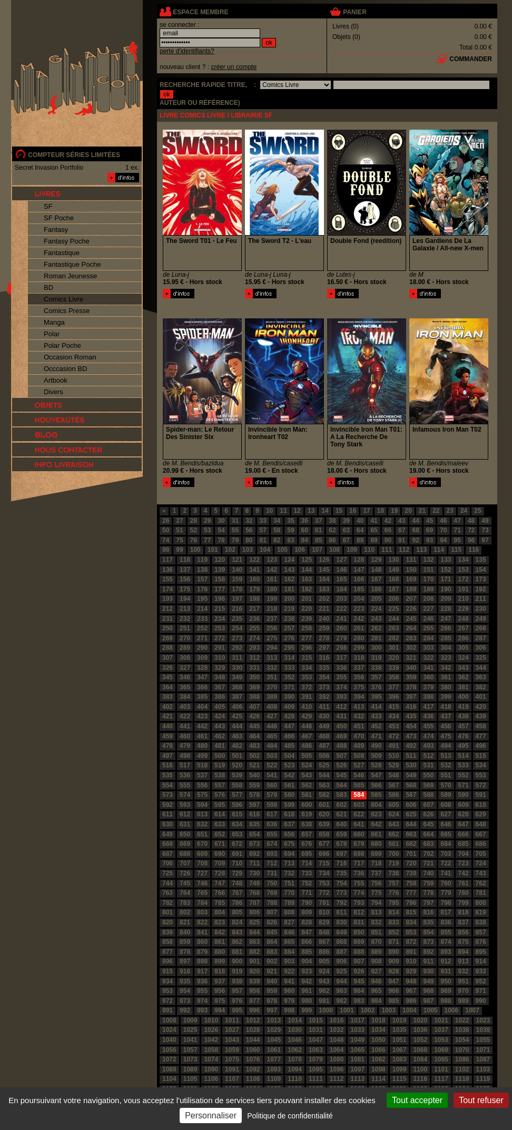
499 (202, 755)
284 (428, 638)
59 (290, 530)
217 (254, 608)
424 (219, 716)
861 (219, 942)
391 (306, 696)
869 (358, 942)
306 (481, 647)
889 (376, 952)
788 (272, 903)
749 (254, 883)
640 (341, 824)
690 (219, 854)
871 (393, 942)
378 (411, 687)
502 (254, 755)
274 (254, 638)
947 (393, 981)
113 (421, 549)
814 (393, 912)
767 (237, 893)
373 (324, 687)
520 (237, 765)
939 (254, 981)
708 (202, 863)
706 (167, 863)
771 (306, 893)
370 (272, 687)
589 (446, 794)
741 (446, 873)
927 (376, 971)
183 (324, 589)
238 (289, 618)
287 (481, 638)
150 (411, 569)
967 (411, 991)
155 (167, 579)
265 (428, 628)
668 (167, 844)
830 (341, 922)
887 (341, 952)
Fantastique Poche (72, 264)
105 (282, 549)
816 (428, 912)
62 (332, 530)
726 (185, 873)
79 (235, 540)
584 (358, 794)
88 (360, 540)
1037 (441, 1030)
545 (341, 775)
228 (446, 608)
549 (411, 775)
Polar (52, 334)
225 (393, 608)
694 (289, 854)
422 (185, 716)
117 (167, 559)
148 (376, 569)
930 (428, 971)
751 (289, 883)
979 (289, 1001)
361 (446, 677)
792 (341, 903)
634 (237, 824)
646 (446, 824)
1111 (316, 1079)
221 (324, 608)
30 (221, 520)
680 (376, 844)
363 (481, 677)
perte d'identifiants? (187, 51)
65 (373, 530)
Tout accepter (417, 1100)
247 (446, 618)
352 (289, 677)
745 (185, 883)
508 (358, 755)
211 (481, 598)
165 (341, 579)
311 (237, 657)
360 (428, 677)
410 (306, 706)
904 (306, 961)
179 (254, 589)
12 (297, 510)
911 (428, 961)
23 (450, 510)
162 (289, 579)
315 (306, 657)
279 (341, 638)
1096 (337, 1069)
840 (185, 932)
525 (324, 765)
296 (306, 647)
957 (237, 991)
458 (481, 726)
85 (318, 540)
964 (358, 991)
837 (463, 922)
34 (276, 520)
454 (411, 726)
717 (358, 863)
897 (185, 961)
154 (481, 569)
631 (185, 824)
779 (446, 893)
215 (219, 608)
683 (428, 844)
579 (272, 794)
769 (272, 893)
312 (254, 657)
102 (230, 549)
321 (411, 657)
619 (306, 814)
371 (289, 687)
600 (306, 804)
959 (272, 991)
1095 (316, 1069)
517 (185, 765)
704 (463, 854)
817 (446, 912)
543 (306, 775)
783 (185, 903)
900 (237, 961)
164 (324, 579)
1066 (378, 1050)
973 (185, 1001)
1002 (368, 1010)
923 (306, 971)
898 (202, 961)
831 (358, 922)
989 (463, 1001)
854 (428, 932)
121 (237, 559)
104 (265, 549)
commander (470, 59)
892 (428, 952)
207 (411, 598)
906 (341, 961)
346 (185, 677)
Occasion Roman (70, 357)
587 (411, 794)
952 (481, 981)
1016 (337, 1020)
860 (202, 942)
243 (376, 618)
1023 (483, 1020)
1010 (211, 1020)
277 (306, 638)
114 (439, 549)
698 (358, 854)
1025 (190, 1030)
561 (289, 785)
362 (463, 677)
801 (167, 912)
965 (376, 991)
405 (219, 706)
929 (411, 971)
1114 (378, 1079)
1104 (169, 1079)
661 (376, 834)
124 (289, 559)
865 (289, 942)
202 (324, 598)
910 (411, 961)
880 (219, 952)
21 (422, 510)
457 (463, 726)
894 (463, 952)
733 (306, 873)
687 (167, 854)
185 (358, 589)
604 (376, 804)
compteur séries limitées (74, 155)
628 (463, 814)
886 (324, 952)
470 (358, 736)
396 (393, 696)
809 (306, 912)
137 (185, 569)
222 (341, 608)
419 (463, 706)
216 (237, 608)
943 (324, 981)
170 (428, 579)
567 (393, 785)
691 (237, 854)
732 (289, 873)
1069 (441, 1050)
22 (435, 510)
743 (481, 873)
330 (237, 667)
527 (358, 765)
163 (306, 579)
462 (219, 736)
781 (481, 893)
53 (207, 530)
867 (324, 942)
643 (393, 824)
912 (446, 961)
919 (237, 971)
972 (167, 1001)
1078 (295, 1059)
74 (165, 540)
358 (393, 677)
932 (463, 971)
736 (358, 873)
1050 (378, 1040)
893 (446, 952)
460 (185, 736)
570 (446, 785)
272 (219, 638)
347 (202, 677)
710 (237, 863)
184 (341, 589)
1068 (420, 1050)
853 (411, 932)
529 (393, 765)
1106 (211, 1079)
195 (202, 598)
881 (237, 952)
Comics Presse (67, 311)
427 (272, 716)
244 (393, 618)
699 (376, 854)
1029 (274, 1030)
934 (167, 981)
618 (289, 814)
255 (254, 628)
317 (341, 657)
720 (411, 863)
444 (237, 726)
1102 (462, 1069)
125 (306, 559)
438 (463, 716)
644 (411, 824)
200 (289, 598)
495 (463, 745)
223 (358, 608)
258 (306, 628)
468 (324, 736)
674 (272, 844)
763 (167, 893)
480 (202, 745)
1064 (337, 1050)
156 (185, 579)
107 (317, 549)
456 (446, 726)
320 (393, 657)
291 (219, 647)
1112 (337, 1079)
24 (463, 510)
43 (401, 520)
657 (306, 834)
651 (202, 834)
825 (254, 922)
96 (471, 540)
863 (254, 942)
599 (289, 804)
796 (411, 903)
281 (376, 638)
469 (341, 736)
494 (446, 745)
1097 (357, 1069)
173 (481, 579)
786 (237, 903)
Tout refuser (481, 1100)
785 (219, 903)
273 (237, 638)
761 (463, 883)
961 (306, 991)
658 (324, 834)
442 (202, 726)
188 (411, 589)
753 (324, 883)
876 (481, 942)
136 (167, 569)
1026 (211, 1030)
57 (263, 530)
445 (254, 726)
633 (219, 824)
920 (254, 971)
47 (457, 520)
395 (376, 696)
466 (289, 736)
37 (318, 520)
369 (254, 687)
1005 (431, 1010)
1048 (337, 1040)
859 (185, 942)
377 (393, 687)
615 (237, 814)
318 (358, 657)
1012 (253, 1020)
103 (247, 549)
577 (237, 794)
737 (376, 873)
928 (393, 971)
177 (219, 589)
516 (167, 765)
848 (324, 932)
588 (428, 794)
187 (393, 589)
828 (306, 922)
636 (272, 824)
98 (165, 549)
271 (202, 638)
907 (358, 961)
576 (219, 794)
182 (306, 589)
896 (167, 961)
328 (202, 667)
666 (463, 834)
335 (324, 667)
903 (289, 961)
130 (393, 559)
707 (185, 863)
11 (283, 510)
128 (358, 559)
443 (219, 726)
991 (167, 1010)
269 (167, 638)
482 (237, 745)
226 (411, 608)
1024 (169, 1030)
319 (376, 657)
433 (376, 716)
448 (306, 726)
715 (324, 863)
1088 (169, 1069)
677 (324, 844)
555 (185, 785)
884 (289, 952)
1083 (399, 1059)
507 (341, 755)
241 (341, 618)
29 (207, 520)
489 (358, 745)
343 (463, 667)
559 (254, 785)
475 (446, 736)
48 (471, 520)
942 (306, 981)
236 (254, 618)
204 (358, 598)
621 (341, 814)
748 (237, 883)
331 (254, 667)
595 (219, 804)
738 (393, 873)
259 (324, 628)
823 (219, 922)
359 (411, 677)
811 (341, 912)
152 (446, 569)
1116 (420, 1079)
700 (393, 854)
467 (306, 736)
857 (481, 932)
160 (254, 579)
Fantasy (56, 229)
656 (289, 834)
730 (254, 873)
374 (341, 687)
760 (446, 883)
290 (202, 647)
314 (289, 657)
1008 (169, 1020)
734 (324, 873)
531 (428, 765)
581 (306, 794)
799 (463, 903)
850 (358, 932)
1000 (326, 1010)
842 (219, 932)
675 (289, 844)
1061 (274, 1050)
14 (324, 510)
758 (411, 883)
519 (219, 765)
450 (341, 726)
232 (185, 618)
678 (341, 844)
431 (341, 716)
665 (446, 834)
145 (324, 569)
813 (376, 912)
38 (332, 520)
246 (428, 618)
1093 (274, 1069)
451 (358, 726)
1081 (357, 1059)
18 (380, 510)
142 (272, 569)
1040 (169, 1040)
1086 (462, 1059)
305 (463, 647)
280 (358, 638)
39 (346, 520)
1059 (232, 1050)
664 (428, 834)
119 (202, 559)
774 (358, 893)
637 (289, 824)
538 (219, 775)
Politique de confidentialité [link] (290, 1116)
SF (48, 206)
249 (481, 618)
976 (237, 1001)
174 (167, 589)
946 (376, 981)
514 (463, 755)
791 (324, 903)
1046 (295, 1040)
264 (411, 628)
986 (411, 1001)
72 (471, 530)
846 (289, 932)
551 (446, 775)
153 (463, 569)
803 (202, 912)
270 (185, 638)
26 (165, 520)
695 (306, 854)
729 (237, 873)
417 (428, 706)
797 (428, 903)
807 (272, 912)
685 (463, 844)
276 (289, 638)
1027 (232, 1030)
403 (185, 706)
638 (306, 824)
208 (428, 598)
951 (463, 981)
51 (179, 530)
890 (393, 952)
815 (411, 912)
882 (254, 952)
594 (202, 804)
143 (289, 569)
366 (202, 687)
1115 (399, 1079)
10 (269, 510)
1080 (337, 1059)
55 (235, 530)
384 (185, 696)
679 (358, 844)
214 (202, 608)
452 (376, 726)
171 (446, 579)
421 (167, 716)
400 (463, 696)
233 (202, 618)
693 (272, 854)
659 (341, 834)
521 (254, 765)
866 (306, 942)
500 (219, 755)
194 (185, 598)
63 (346, 530)
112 (404, 549)
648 (481, 824)
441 (185, 726)
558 (237, 785)
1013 (274, 1020)
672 (237, 844)
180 (272, 589)
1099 (399, 1069)
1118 (462, 1079)
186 (376, 589)
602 (341, 804)
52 (193, 530)
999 (306, 1010)
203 (341, 598)
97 (484, 540)
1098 (378, 1069)
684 (446, 844)
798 (446, 903)
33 (263, 520)
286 (463, 638)
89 (373, 540)
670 (202, 844)
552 (463, 775)
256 (272, 628)
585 (376, 794)
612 (185, 814)
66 (388, 530)
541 (272, 775)
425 (237, 716)
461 (202, 736)
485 (289, 745)
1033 (357, 1030)
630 (167, 824)
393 (341, 696)
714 (306, 863)
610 (481, 804)
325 (481, 657)
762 (481, 883)
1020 (420, 1020)
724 (481, 863)
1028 (253, 1030)
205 (376, 598)
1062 (295, 1050)
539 (237, 775)
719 (393, 863)
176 (202, 589)
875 (463, 942)
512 (428, 755)
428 (289, 716)
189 (428, 589)
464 (254, 736)
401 (481, 696)
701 (411, 854)
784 (202, 903)
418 (446, 706)
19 (394, 510)
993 (202, 1010)
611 (167, 814)
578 (254, 794)
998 (289, 1010)
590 (463, 794)
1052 (420, 1040)
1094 (295, 1069)
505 (306, 755)
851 (376, 932)
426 (254, 716)
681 (393, 844)
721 (428, 863)
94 (443, 540)
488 (341, 745)
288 (167, 647)
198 (254, 598)
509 (376, 755)
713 (289, 863)
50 (165, 530)
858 (167, 942)
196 (219, 598)
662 (393, 834)
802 (185, 912)
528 (376, 765)
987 (428, 1001)
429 (306, 716)
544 (324, 775)
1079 (316, 1059)
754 (341, 883)
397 (411, 696)
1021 (441, 1020)
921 (272, 971)
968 (428, 991)
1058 (211, 1050)
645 (428, 824)
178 (237, 589)
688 (185, 854)
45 (429, 520)
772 (324, 893)
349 (237, 677)
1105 (190, 1079)
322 (428, 657)
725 (167, 873)
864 (272, 942)
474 (428, 736)
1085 (441, 1059)
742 (463, 873)
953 (167, 991)
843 (237, 932)
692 (254, 854)
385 (202, 696)
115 (456, 549)
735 (341, 873)
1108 (253, 1079)
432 (358, 716)
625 (411, 814)
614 (219, 814)
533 (463, 765)
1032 (337, 1030)
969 (446, 991)
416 (411, 706)
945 (358, 981)
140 (237, 569)
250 (167, 628)
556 (202, 785)
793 (358, 903)
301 (393, 647)
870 (376, 942)
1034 (378, 1030)
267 (463, 628)
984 (376, 1001)
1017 (357, 1020)
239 (306, 618)
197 (237, 598)
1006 (452, 1010)
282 (393, 638)
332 (272, 667)
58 (276, 530)
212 (167, 608)
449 (324, 726)
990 (481, 1001)
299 (358, 647)
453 (393, 726)
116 (473, 549)
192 (481, 589)
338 (376, 667)
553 (481, 775)
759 (428, 883)
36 (304, 520)
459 (167, 736)
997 (272, 1010)
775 (376, 893)
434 (393, 716)
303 (428, 647)
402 (167, 706)
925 (341, 971)
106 (299, 549)
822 (202, 922)
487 (324, 745)
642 (376, 824)
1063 (316, 1050)
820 (167, 922)
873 (428, 942)
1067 (399, 1050)
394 (358, 696)
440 (167, 726)
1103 (483, 1069)
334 (306, 667)
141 (254, 569)
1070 (462, 1050)
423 (202, 716)
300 (376, 647)
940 (272, 981)
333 (289, 667)
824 (237, 922)
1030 (295, 1030)
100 (195, 549)
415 (393, 706)
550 (428, 775)
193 (167, 598)
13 (311, 510)
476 (463, 736)
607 (428, 804)
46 (443, 520)
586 (393, 794)
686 (481, 844)
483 (254, 745)
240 (324, 618)
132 (428, 559)
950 (446, 981)
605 (393, 804)
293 (254, 647)
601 (324, 804)
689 (202, 854)
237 (272, 618)
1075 (232, 1059)
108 (334, 549)
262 (376, 628)
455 (428, 726)
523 (289, 765)
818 (463, 912)
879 (202, 952)
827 (289, 922)
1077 (274, 1059)
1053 (441, 1040)
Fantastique (62, 253)
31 (235, 520)
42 (388, 520)
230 (481, 608)
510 (393, 755)
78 (221, 540)
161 (272, 579)
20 (408, 510)
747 (219, 883)
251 (185, 628)
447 (289, 726)
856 (463, 932)
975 (219, 1001)
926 (358, 971)
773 (341, 893)
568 (411, 785)
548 (393, 775)
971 (481, 991)
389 (272, 696)
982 (341, 1001)
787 (254, 903)
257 (289, 628)
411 (324, 706)
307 (167, 657)
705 (481, 854)
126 (324, 559)
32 (248, 520)
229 (463, 608)
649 (167, 834)
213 (185, 608)
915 (167, 971)
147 (358, 569)
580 (289, 794)
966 (393, 991)
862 (237, 942)
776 (393, 893)
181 (289, 589)
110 (369, 549)
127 (341, 559)
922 (289, 971)
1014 (295, 1020)
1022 (462, 1020)
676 (306, 844)
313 (272, 657)
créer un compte (234, 67)
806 (254, 912)
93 (429, 540)
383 (167, 696)
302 (411, 647)
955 (202, 991)
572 (481, 785)
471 (376, 736)
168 (393, 579)
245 (411, 618)
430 (324, 716)
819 (481, 912)
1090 (211, 1069)
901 (254, 961)
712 (272, 863)
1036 (420, 1030)
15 (339, 510)
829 (324, 922)
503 (272, 755)
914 (481, 961)
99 (179, 549)
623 (376, 814)
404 (202, 706)
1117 (441, 1079)
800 (481, 903)
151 (428, 569)
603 (358, 804)
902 (272, 961)
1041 (190, 1040)
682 (411, 844)
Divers (53, 392)
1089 (190, 1069)
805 (237, 912)
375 (358, 687)
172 (463, 579)
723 (463, 863)
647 (463, 824)
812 (358, 912)
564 (341, 785)
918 (219, 971)
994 (219, 1010)
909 (393, 961)
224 (376, 608)
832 (376, 922)
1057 (190, 1050)
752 (306, 883)
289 (185, 647)
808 (289, 912)
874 (446, 942)
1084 (420, 1059)
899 (219, 961)
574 (185, 794)
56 (248, 530)
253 (219, 628)
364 (167, 687)
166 (358, 579)
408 (272, 706)
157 (202, 579)
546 (358, 775)
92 (415, 540)
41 (373, 520)
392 (324, 696)
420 (481, 706)
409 (289, 706)
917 (202, 971)
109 (352, 549)
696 (324, 854)
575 (202, 794)
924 (324, 971)
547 (376, 775)
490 (376, 745)
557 (219, 785)
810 (324, 912)
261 (358, 628)
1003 (388, 1010)
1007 (472, 1010)
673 (254, 844)
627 (446, 814)
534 (481, 765)
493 (428, 745)
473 (411, 736)
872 (411, 942)
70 (443, 530)
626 (428, 814)
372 (306, 687)
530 (411, 765)
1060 (253, 1050)
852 (393, 932)
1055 (483, 1040)
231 (167, 618)
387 (237, 696)
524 (306, 765)
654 (254, 834)
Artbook (55, 380)
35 (290, 520)
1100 (420, 1069)
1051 (399, 1040)
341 (428, 667)
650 (185, 834)
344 (481, 667)
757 (393, 883)
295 (289, 647)
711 (254, 863)
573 (167, 794)
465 (272, 736)
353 (306, 677)
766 (219, 893)
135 (481, 559)
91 (401, 540)
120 (219, 559)
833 (393, 922)
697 (341, 854)
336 (341, 667)
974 (202, 1001)
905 (324, 961)
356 (358, 677)
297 (324, 647)
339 (393, 667)
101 (213, 549)
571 (463, 785)
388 (254, 696)
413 (358, 706)
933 (481, 971)
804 (219, 912)
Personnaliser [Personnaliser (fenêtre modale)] (211, 1115)
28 (193, 520)
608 (446, 804)
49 (484, 520)
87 (346, 540)
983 (358, 1001)
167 (376, 579)
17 (366, 510)
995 (237, 1010)
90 (388, 540)
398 (428, 696)
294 (272, 647)
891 (411, 952)
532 (446, 765)
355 (341, 677)
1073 (190, 1059)
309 (202, 657)
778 (428, 893)
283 (411, 638)
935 (185, 981)
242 (358, 618)
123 (272, 559)
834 (411, 922)
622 (358, 814)
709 (219, 863)
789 (289, 903)
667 (481, 834)
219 (289, 608)
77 (207, 540)
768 (254, 893)
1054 (462, 1040)
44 (415, 520)
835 (428, 922)
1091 (232, 1069)
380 (446, 687)
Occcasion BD (65, 369)
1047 (316, 1040)
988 (446, 1001)
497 (167, 755)
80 (248, 540)
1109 (274, 1079)
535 (167, 775)
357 (376, 677)
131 (411, 559)
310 (219, 657)
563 (324, 785)
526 (341, 765)
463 (237, 736)
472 (393, 736)
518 (202, 765)
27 (179, 520)
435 (411, 716)
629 (481, 814)
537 (202, 775)
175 (185, 589)
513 (446, 755)
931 (446, 971)
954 (185, 991)
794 (376, 903)
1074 (211, 1059)
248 (463, 618)
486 (306, 745)
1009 (190, 1020)
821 (185, 922)
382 (481, 687)
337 (358, 667)
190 (446, 589)
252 (202, 628)
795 (393, 903)
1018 (378, 1020)
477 (481, 736)
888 (358, 952)
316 (324, 657)
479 (185, 745)
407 (254, 706)
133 (446, 559)
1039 (483, 1030)
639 (324, 824)
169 (411, 579)
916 (185, 971)
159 (237, 579)
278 (324, 638)
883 (272, 952)
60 (304, 530)
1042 (211, 1040)
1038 (462, 1030)
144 (306, 569)
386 (219, 696)
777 (411, 893)
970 (463, 991)
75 (179, 540)
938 (237, 981)
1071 (483, 1050)
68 (415, 530)
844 (254, 932)
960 (289, 991)
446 (272, 726)
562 (306, 785)
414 (376, 706)
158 (219, 579)
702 (428, 854)
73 (484, 530)
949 (428, 981)
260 (341, 628)
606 (411, 804)
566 (376, 785)
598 (272, 804)
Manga (54, 322)
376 (376, 687)
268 (481, 628)
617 (272, 814)
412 (341, 706)
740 (428, 873)
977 (254, 1001)
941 (289, 981)
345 (167, 677)
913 (463, 961)
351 (272, 677)
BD (48, 287)
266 (446, 628)
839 (167, 932)
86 (332, 540)
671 (219, 844)
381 (463, 687)
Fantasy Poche (67, 241)
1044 (253, 1040)
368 (237, 687)
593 (185, 804)
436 (428, 716)
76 (193, 540)
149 (393, 569)
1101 (441, 1069)
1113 (357, 1079)
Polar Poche (62, 345)
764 (185, 893)
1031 (316, 1030)
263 (393, 628)
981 (324, 1001)
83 (290, 540)
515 (481, 755)
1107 (232, 1079)
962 (324, 991)
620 (324, 814)
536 (185, 775)
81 (263, 540)
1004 (409, 1010)
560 (272, 785)
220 (306, 608)
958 (254, 991)
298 (341, 647)
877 (167, 952)
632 (202, 824)
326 (167, 667)
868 (341, 942)
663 (411, 834)
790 (306, 903)
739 (411, 873)
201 (306, 598)
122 (254, 559)
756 (376, 883)
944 (341, 981)
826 (272, 922)
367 (219, 687)
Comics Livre (63, 299)
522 (272, 765)
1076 (253, 1059)
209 (446, 598)
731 (272, 873)
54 (221, 530)
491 (393, 745)
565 (358, 785)
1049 (357, 1040)
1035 (399, 1030)
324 (463, 657)
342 (446, 667)
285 (446, 638)
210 (463, 598)
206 (393, 598)
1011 (232, 1020)
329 (219, 667)
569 (428, 785)
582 (324, 794)
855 (446, 932)
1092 (253, 1069)
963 (341, 991)
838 (481, 922)
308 (185, 657)
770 (289, 893)
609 (463, 804)
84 (304, 540)
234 (219, 618)
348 (219, 677)
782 (167, 903)
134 (463, 559)
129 (376, 559)
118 (185, 559)
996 (254, 1010)
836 (446, 922)
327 (185, 667)
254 (237, 628)
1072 (169, 1059)
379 (428, 687)
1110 (295, 1079)
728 (219, 873)
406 (237, 706)
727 (202, 873)
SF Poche (59, 218)
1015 (316, 1020)
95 (457, 540)
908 (376, 961)
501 (237, 755)
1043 (232, 1040)
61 (318, 530)
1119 (483, 1079)
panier (354, 12)
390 (289, 696)
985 (393, 1001)
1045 (274, 1040)
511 (411, 755)
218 (272, 608)
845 (272, 932)
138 (202, 569)
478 (167, 745)
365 (185, 687)
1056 (169, 1050)
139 (219, 569)
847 (306, 932)
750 (272, 883)
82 (276, 540)
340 (411, 667)
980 (306, 1001)
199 (272, 598)
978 (272, 1001)
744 (167, 883)
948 (411, 981)
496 (481, 745)
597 (254, 804)
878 (185, 952)
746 (202, 883)
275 (272, 638)
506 (324, 755)
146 (341, 569)
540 (254, 775)
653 (237, 834)
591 (481, 794)
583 (341, 794)
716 (341, 863)
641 (358, 824)
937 (219, 981)
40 (360, 520)
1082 (378, 1059)
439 (481, 716)
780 (463, 893)
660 (358, 834)
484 (272, 745)
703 (446, 854)
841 (202, 932)
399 (446, 696)
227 (428, 608)
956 (219, 991)
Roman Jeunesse (70, 276)
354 (324, 677)
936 (202, 981)
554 (167, 785)
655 (272, 834)
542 (289, 775)
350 (254, 677)
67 (401, 530)
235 (237, 618)
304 (446, 647)
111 (386, 549)
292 (237, 647)
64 (360, 530)
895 (481, 952)
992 (185, 1010)
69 (429, 530)
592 (167, 804)
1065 (357, 1050)
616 (254, 814)
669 (185, 844)
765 (202, 893)
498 (185, 755)
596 (237, 804)
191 (463, 589)
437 (446, 716)
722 (446, 863)
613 (202, 814)
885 (306, 952)
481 (219, 745)
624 (393, 814)
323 (446, 657)
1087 (483, 1059)
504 (289, 755)
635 (254, 824)
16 (352, 510)
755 (358, 883)
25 (477, 510)
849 (341, 932)
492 (411, 745)
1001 (347, 1010)
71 (457, 530)
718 (376, 863)
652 (219, 834)
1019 (399, 1020)
